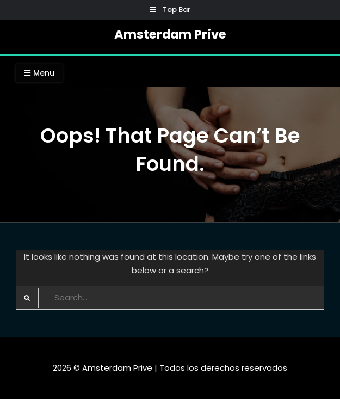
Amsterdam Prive (170, 34)
